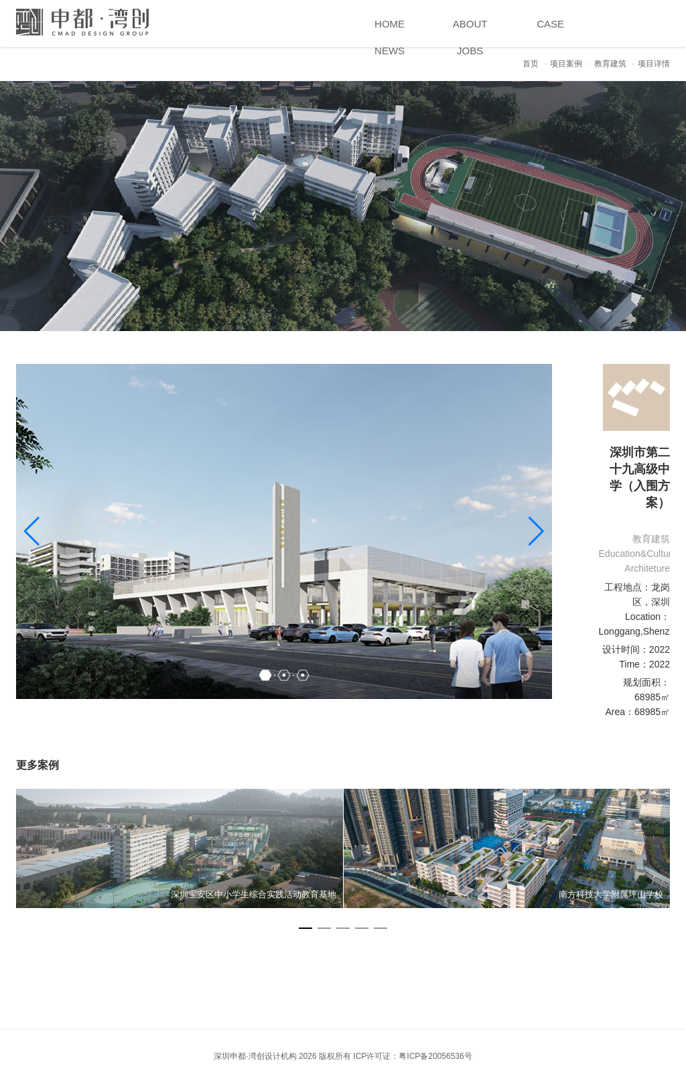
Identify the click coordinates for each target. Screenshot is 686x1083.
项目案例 (566, 63)
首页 (531, 63)
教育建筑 (610, 63)
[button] (536, 531)
